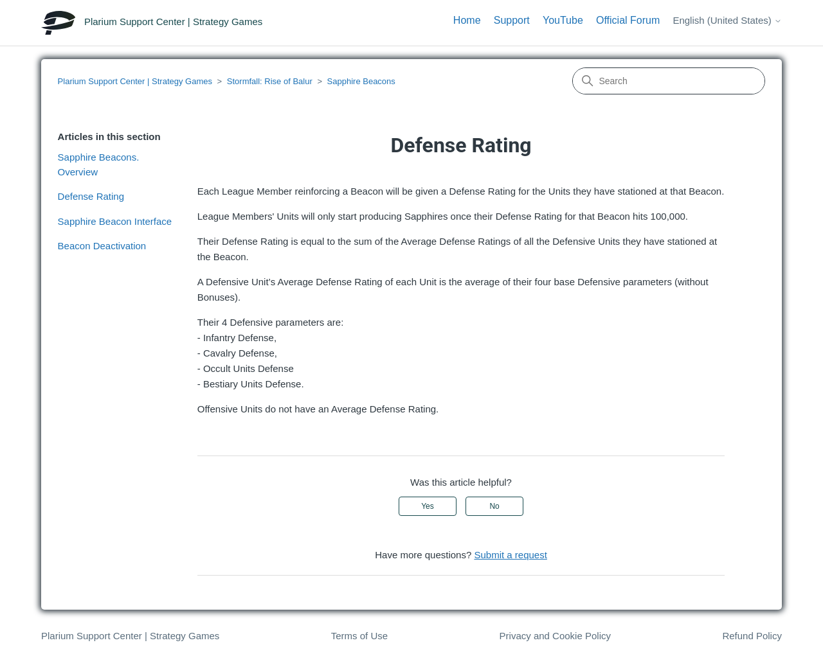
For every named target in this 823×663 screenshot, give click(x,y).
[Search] (668, 81)
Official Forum (628, 20)
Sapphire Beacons (361, 81)
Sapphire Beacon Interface (115, 221)
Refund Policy (752, 635)
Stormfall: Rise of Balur (269, 81)
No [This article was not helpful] (494, 506)
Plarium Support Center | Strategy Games (135, 81)
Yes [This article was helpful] (427, 506)
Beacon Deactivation (102, 245)
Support (512, 20)
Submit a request (510, 554)
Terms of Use (359, 635)
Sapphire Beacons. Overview (99, 164)
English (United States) (727, 20)
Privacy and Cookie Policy (555, 635)
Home (467, 20)
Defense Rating (91, 196)
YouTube (563, 20)
